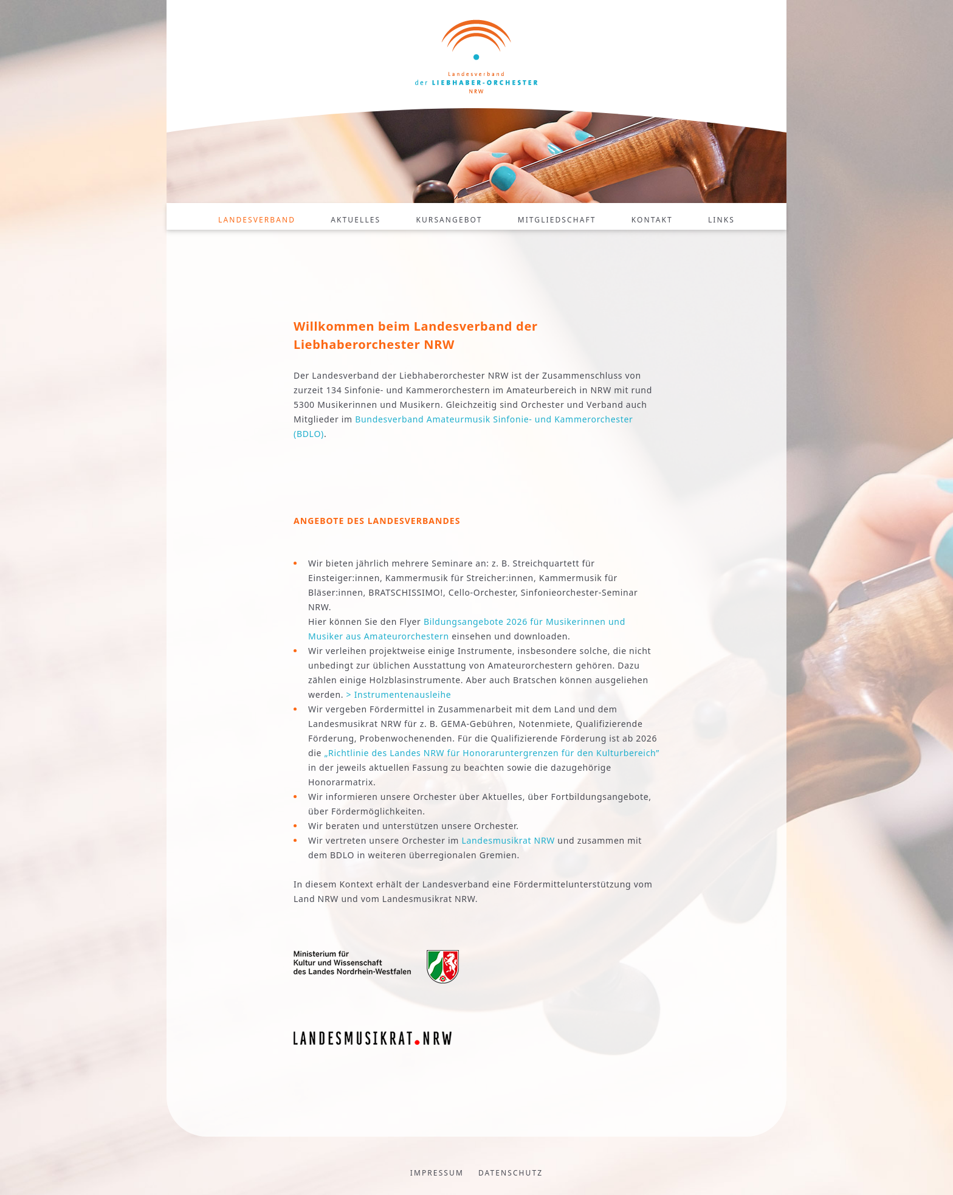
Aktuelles (355, 220)
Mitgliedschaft (557, 220)
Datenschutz (510, 1173)
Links (721, 220)
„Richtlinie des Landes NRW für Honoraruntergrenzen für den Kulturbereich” (492, 753)
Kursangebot (449, 220)
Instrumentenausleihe (403, 694)
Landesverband (256, 220)
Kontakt (652, 220)
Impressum (437, 1173)
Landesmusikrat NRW (508, 840)
